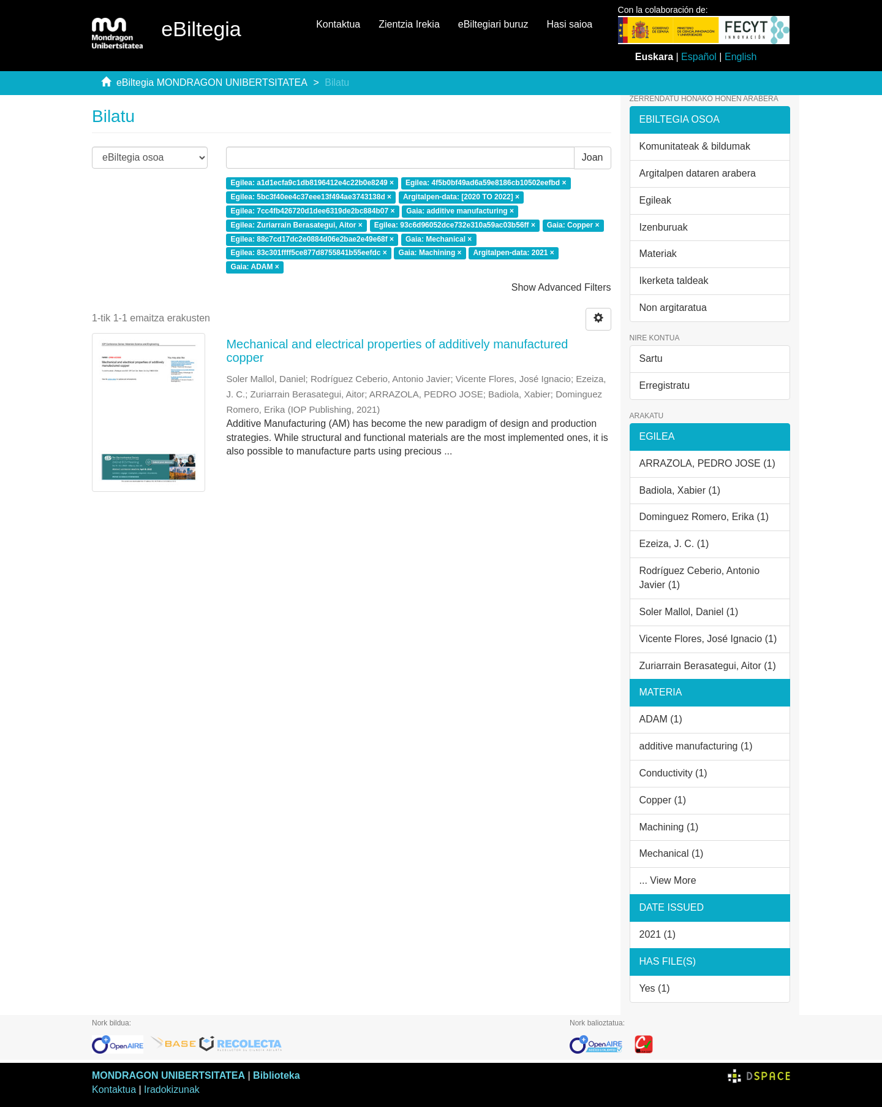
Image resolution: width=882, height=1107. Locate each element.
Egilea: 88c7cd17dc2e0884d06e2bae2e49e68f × (312, 239)
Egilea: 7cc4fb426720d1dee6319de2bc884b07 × (313, 211)
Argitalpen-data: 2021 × (513, 253)
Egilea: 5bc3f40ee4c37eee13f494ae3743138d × (311, 197)
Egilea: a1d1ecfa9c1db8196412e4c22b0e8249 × (312, 183)
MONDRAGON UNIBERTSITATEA (168, 1075)
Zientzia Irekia (409, 24)
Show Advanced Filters (561, 287)
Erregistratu (664, 385)
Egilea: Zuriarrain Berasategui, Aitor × (297, 225)
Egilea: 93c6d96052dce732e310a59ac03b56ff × (454, 225)
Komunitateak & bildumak (694, 146)
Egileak (655, 200)
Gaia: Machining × (430, 253)
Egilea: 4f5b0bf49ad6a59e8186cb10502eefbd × (486, 183)
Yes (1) (654, 988)
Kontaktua (338, 24)
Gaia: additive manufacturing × (460, 211)
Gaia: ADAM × (255, 267)
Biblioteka (276, 1075)
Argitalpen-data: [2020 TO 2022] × (461, 197)
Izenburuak (663, 227)
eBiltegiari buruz (493, 24)
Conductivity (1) (673, 773)
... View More (667, 880)
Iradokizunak (172, 1089)
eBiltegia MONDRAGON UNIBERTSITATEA (211, 82)
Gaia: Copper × (573, 225)
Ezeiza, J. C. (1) (674, 543)
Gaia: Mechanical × (438, 239)
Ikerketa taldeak (674, 280)
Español (699, 57)
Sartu (651, 358)
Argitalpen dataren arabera (697, 173)
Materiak (658, 253)
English (740, 57)
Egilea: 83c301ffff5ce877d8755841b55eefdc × (309, 253)
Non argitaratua (673, 307)
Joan (592, 157)
